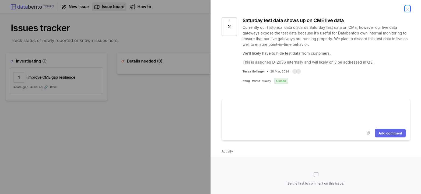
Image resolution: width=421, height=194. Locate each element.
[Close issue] (407, 8)
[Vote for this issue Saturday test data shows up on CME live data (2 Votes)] (229, 26)
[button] (296, 71)
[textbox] (315, 113)
